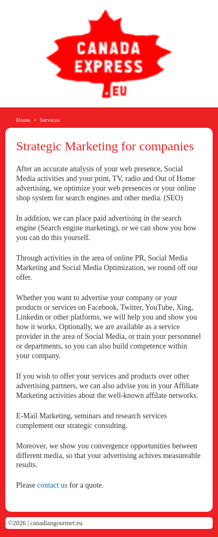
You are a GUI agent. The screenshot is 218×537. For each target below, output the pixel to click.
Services (50, 120)
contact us (52, 485)
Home (23, 120)
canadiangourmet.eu (57, 523)
